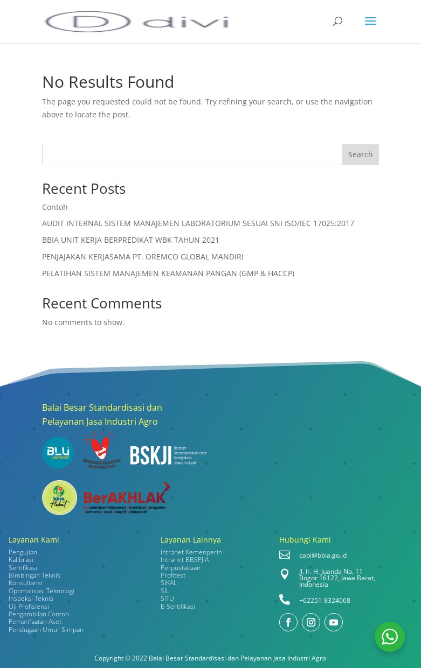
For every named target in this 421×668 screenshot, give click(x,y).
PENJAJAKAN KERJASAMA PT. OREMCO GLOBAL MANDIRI (143, 256)
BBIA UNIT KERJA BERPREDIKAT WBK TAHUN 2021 (130, 240)
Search (360, 154)
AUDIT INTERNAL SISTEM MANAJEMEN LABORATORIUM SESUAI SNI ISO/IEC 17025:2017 (198, 223)
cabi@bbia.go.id (323, 555)
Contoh (55, 207)
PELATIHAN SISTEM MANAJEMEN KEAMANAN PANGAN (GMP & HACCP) (168, 273)
